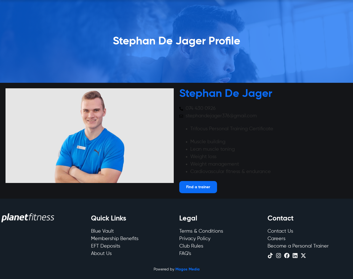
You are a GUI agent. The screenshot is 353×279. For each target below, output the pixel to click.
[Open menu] (198, 187)
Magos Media (187, 269)
